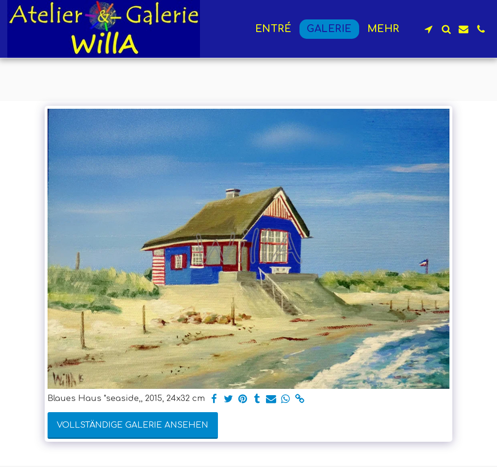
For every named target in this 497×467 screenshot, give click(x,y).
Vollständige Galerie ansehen (132, 425)
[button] (428, 29)
